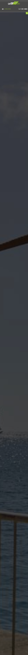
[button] (2, 9)
